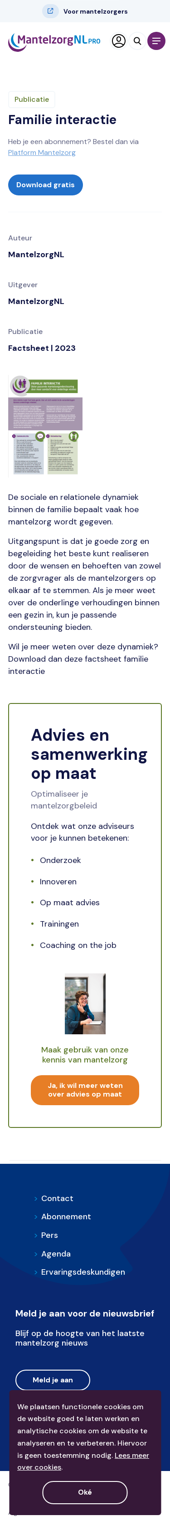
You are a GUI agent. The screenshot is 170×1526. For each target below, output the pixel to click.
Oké (85, 1492)
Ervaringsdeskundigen (79, 1272)
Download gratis (45, 185)
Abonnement (62, 1216)
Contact (53, 1198)
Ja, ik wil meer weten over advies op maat (85, 1090)
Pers (46, 1235)
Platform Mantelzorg (42, 152)
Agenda (52, 1253)
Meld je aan (53, 1380)
